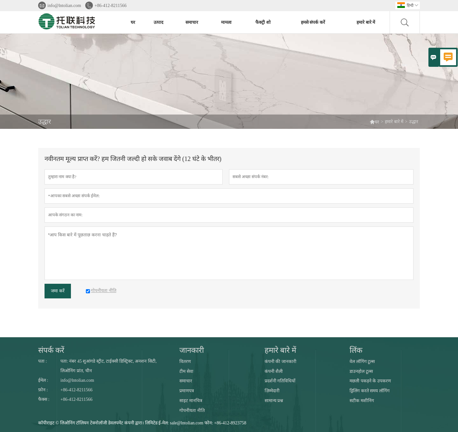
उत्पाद (158, 22)
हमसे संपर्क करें (313, 22)
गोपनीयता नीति (192, 410)
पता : (42, 361)
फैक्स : (43, 399)
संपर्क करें (51, 350)
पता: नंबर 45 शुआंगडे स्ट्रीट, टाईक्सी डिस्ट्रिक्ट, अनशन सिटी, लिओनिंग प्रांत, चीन (108, 366)
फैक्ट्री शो (263, 22)
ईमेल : (43, 380)
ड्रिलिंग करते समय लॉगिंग (370, 390)
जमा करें (58, 291)
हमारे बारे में (366, 22)
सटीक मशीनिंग (362, 400)
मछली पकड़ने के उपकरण (370, 381)
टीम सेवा (186, 371)
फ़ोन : (43, 389)
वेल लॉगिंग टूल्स (362, 361)
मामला (226, 22)
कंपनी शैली (274, 371)
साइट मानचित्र (190, 400)
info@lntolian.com (64, 5)
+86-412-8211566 (110, 5)
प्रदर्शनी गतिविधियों (280, 381)
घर (133, 22)
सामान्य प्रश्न (274, 400)
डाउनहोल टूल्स (361, 371)
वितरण (185, 361)
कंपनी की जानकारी (280, 361)
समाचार (191, 22)
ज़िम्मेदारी (272, 390)
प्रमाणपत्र (186, 390)
